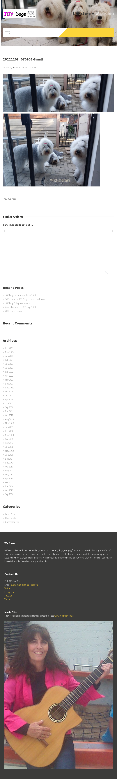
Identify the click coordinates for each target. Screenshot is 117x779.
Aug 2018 (9, 442)
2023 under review (13, 311)
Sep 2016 (9, 494)
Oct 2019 (9, 415)
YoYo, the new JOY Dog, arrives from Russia (25, 299)
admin (15, 67)
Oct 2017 (9, 466)
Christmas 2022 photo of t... (18, 224)
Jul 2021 (9, 395)
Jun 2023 (9, 363)
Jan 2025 (9, 356)
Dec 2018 (9, 431)
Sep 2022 (9, 371)
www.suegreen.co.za (64, 615)
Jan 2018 (9, 454)
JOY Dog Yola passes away (17, 303)
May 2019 (9, 423)
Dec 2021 (9, 383)
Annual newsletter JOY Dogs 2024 (20, 307)
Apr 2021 (9, 399)
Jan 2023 (9, 367)
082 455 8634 (105, 14)
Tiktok (7, 599)
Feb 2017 (9, 482)
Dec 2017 (9, 458)
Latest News (10, 514)
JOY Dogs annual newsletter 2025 (20, 295)
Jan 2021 (9, 403)
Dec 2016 (9, 486)
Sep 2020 (9, 407)
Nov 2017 (9, 462)
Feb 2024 (9, 359)
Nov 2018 (9, 435)
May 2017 (9, 474)
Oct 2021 (9, 391)
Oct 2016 (9, 490)
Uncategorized (12, 521)
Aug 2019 (9, 419)
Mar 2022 (9, 379)
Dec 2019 (9, 411)
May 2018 (9, 450)
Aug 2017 (9, 470)
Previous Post (9, 198)
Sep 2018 (9, 439)
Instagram (9, 592)
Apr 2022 (9, 375)
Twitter (7, 588)
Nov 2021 (9, 387)
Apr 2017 (9, 478)
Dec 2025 (9, 348)
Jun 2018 (9, 446)
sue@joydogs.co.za (20, 584)
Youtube (8, 595)
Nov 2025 (9, 352)
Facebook (34, 584)
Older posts (10, 518)
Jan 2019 (9, 427)
